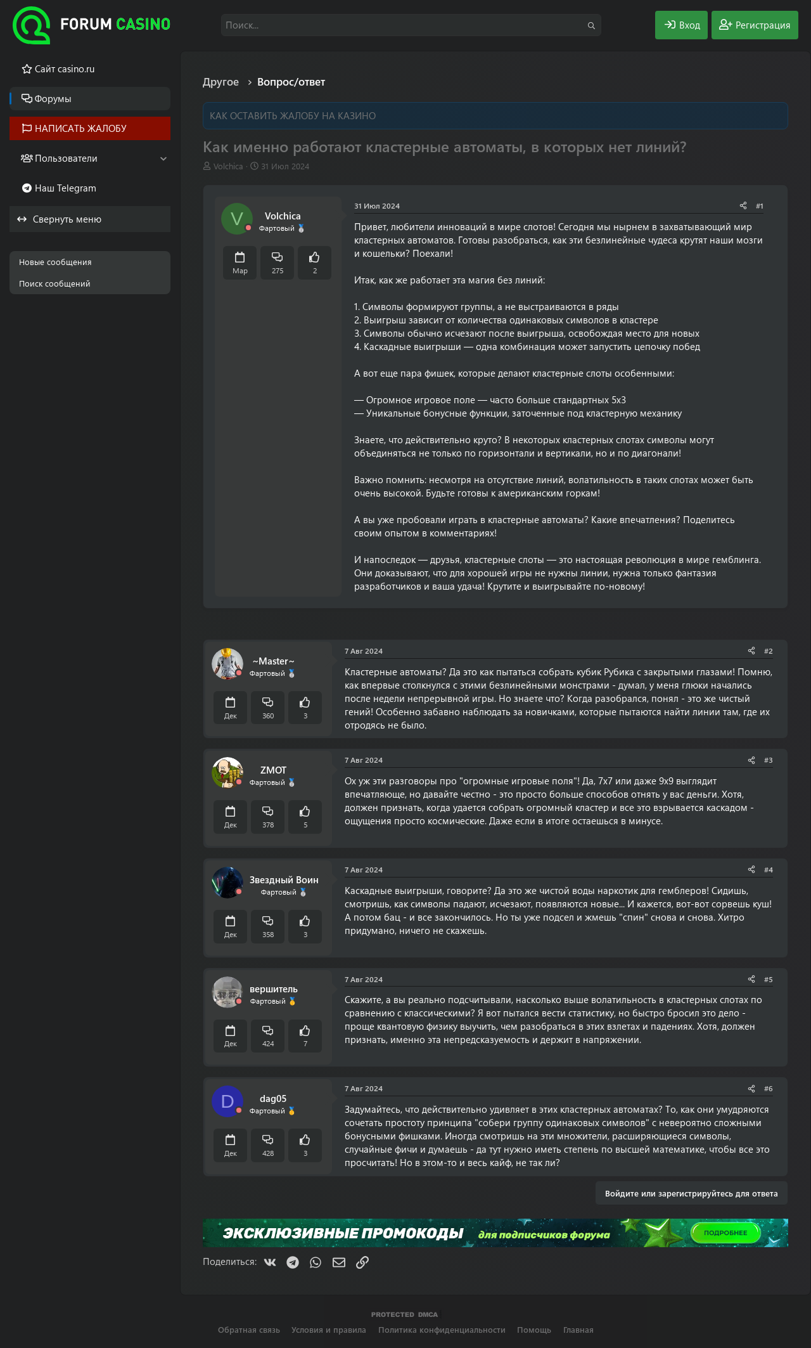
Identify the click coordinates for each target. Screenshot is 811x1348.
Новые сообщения (55, 261)
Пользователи (66, 158)
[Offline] (248, 228)
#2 (768, 650)
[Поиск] (411, 25)
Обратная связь (249, 1329)
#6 (768, 1088)
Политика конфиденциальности (442, 1329)
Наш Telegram (65, 187)
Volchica (228, 165)
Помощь (534, 1329)
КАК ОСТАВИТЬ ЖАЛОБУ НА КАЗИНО (293, 115)
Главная (578, 1329)
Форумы (53, 98)
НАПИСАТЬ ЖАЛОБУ (81, 128)
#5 (768, 979)
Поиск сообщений (55, 283)
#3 (768, 760)
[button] (163, 158)
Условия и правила (328, 1329)
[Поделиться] (743, 205)
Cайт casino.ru (64, 68)
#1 (759, 205)
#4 (768, 869)
